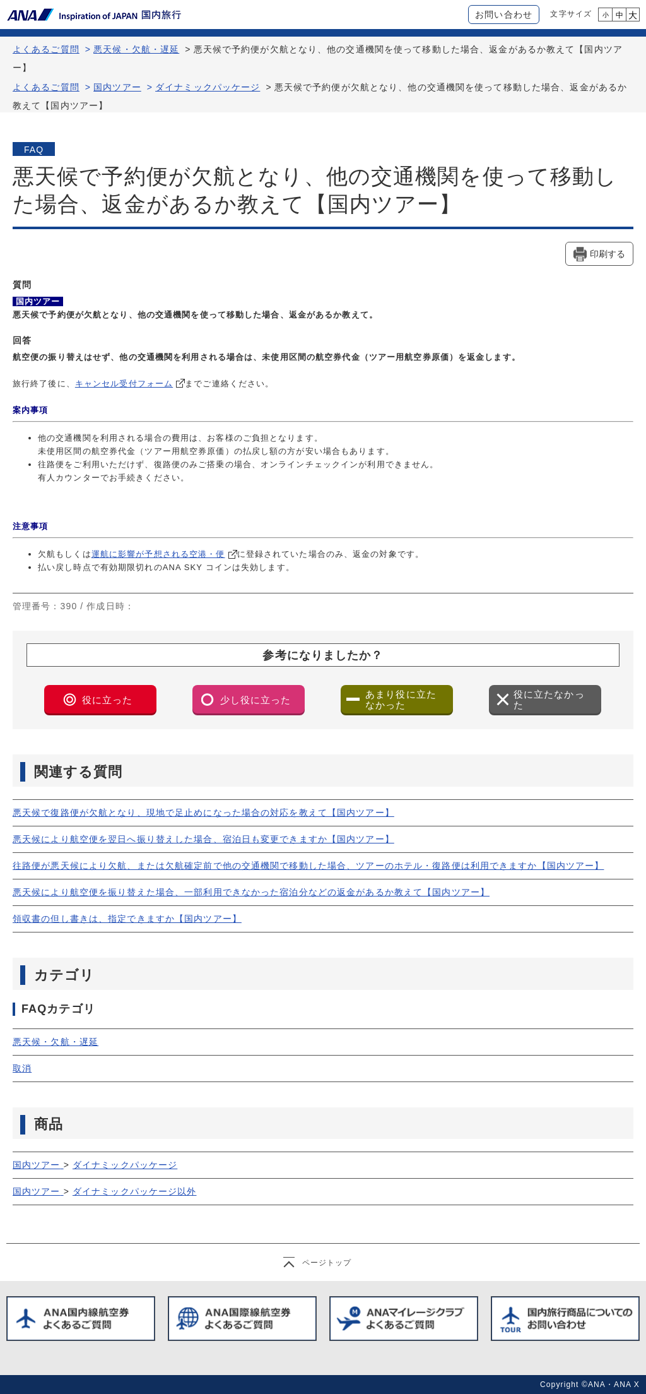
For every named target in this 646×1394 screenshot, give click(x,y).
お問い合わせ (503, 14)
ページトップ (327, 1262)
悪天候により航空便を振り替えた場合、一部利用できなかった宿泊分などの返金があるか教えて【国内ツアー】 (251, 892)
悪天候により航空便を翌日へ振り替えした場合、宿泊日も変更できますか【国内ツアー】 (203, 839)
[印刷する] (599, 254)
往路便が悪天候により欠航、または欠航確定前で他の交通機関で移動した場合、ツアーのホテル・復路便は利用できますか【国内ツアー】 (308, 866)
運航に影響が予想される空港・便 (158, 554)
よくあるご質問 (46, 49)
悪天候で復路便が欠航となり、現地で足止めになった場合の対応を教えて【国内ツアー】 (203, 812)
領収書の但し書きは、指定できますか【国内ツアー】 (127, 919)
